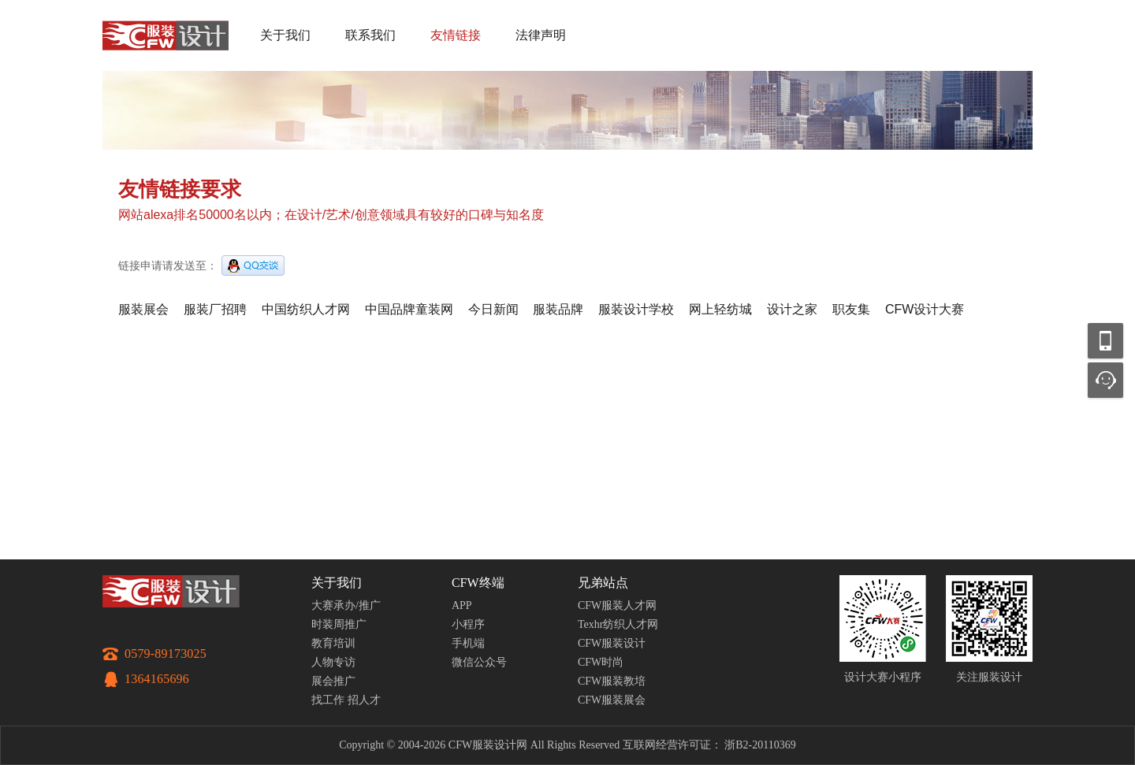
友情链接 (455, 35)
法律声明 (540, 35)
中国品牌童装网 (409, 309)
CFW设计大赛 (924, 309)
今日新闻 (493, 309)
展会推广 (333, 681)
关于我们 (285, 35)
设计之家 (792, 309)
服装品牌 (558, 309)
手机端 (468, 643)
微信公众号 (479, 662)
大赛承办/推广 (346, 605)
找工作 (327, 700)
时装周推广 (339, 624)
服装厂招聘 (215, 309)
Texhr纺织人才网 (618, 624)
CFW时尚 (600, 662)
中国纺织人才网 (306, 309)
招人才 (364, 700)
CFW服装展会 (612, 700)
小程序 (468, 624)
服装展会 (143, 309)
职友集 (851, 309)
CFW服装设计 (612, 643)
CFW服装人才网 (617, 605)
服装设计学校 (636, 309)
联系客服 (1105, 380)
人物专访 (333, 662)
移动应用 (1105, 340)
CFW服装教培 (612, 681)
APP (462, 605)
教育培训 (333, 643)
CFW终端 (478, 582)
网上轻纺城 (720, 309)
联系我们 (370, 35)
